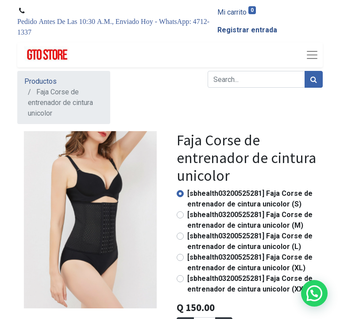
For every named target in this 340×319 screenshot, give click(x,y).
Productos (40, 81)
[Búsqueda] (314, 79)
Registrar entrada (247, 30)
